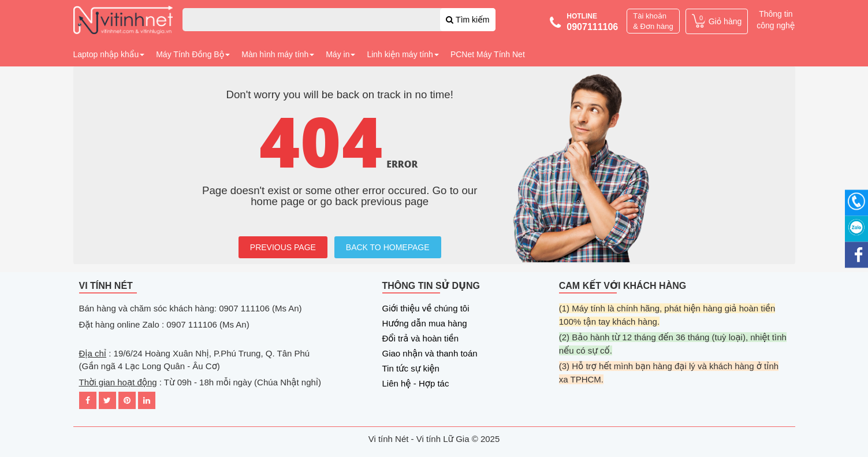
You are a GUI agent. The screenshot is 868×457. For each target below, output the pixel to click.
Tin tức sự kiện (410, 368)
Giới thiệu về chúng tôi (426, 308)
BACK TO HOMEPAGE (388, 247)
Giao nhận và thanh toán (430, 353)
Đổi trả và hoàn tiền (420, 338)
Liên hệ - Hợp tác (415, 383)
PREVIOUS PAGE (283, 247)
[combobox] (339, 19)
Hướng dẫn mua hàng (424, 323)
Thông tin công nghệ (776, 19)
